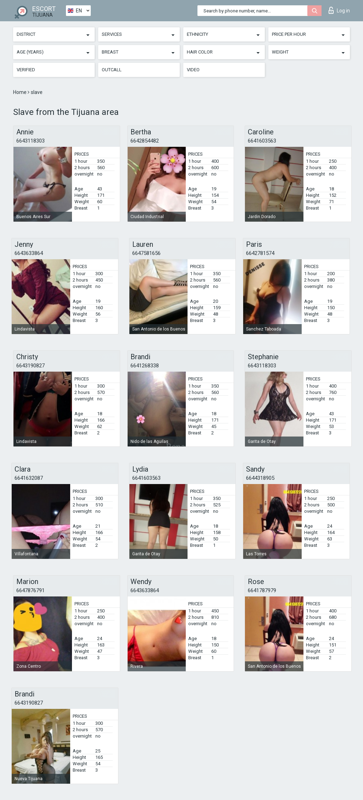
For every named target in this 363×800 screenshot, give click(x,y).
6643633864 (29, 253)
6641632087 (29, 478)
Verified (26, 69)
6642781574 (260, 253)
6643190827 (30, 365)
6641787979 (262, 590)
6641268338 (144, 365)
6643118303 (30, 141)
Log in (339, 10)
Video (193, 69)
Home (20, 92)
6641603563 (262, 141)
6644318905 (260, 478)
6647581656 (146, 253)
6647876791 (30, 590)
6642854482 (144, 141)
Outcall (112, 69)
